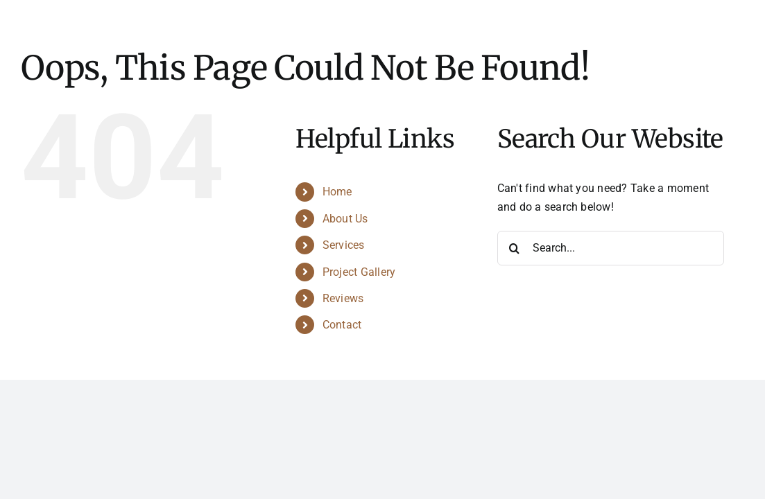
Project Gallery (359, 272)
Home (337, 191)
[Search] (514, 248)
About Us (345, 218)
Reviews (343, 298)
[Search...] (611, 248)
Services (344, 245)
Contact (342, 324)
